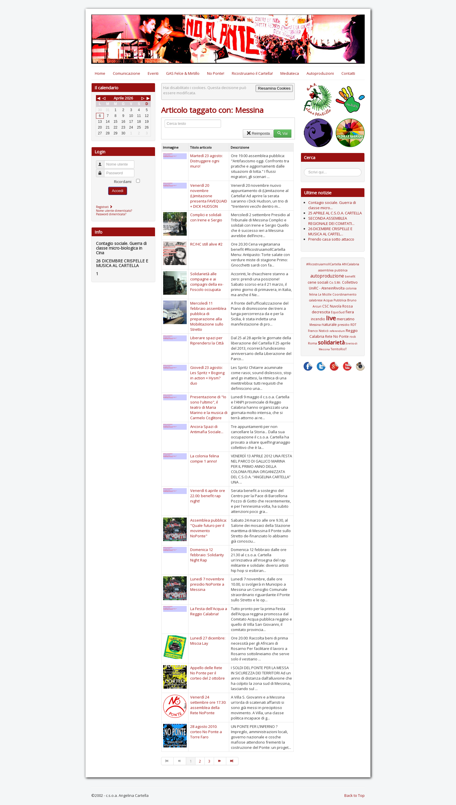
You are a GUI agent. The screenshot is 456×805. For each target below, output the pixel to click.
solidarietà (331, 342)
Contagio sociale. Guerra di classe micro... (332, 205)
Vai (282, 133)
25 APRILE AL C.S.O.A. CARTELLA (335, 213)
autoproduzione (327, 276)
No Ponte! (215, 73)
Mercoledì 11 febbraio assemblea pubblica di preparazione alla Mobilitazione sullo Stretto (208, 316)
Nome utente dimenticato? (114, 211)
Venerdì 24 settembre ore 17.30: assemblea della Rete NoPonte (208, 704)
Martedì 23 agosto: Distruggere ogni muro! (206, 161)
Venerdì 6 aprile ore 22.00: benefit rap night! (207, 496)
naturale (329, 324)
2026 (129, 98)
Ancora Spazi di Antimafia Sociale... (206, 429)
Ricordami (122, 181)
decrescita (321, 311)
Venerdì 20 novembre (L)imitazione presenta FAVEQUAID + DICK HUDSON (208, 196)
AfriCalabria (350, 264)
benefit (350, 276)
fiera (349, 311)
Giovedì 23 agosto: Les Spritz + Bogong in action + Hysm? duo (207, 375)
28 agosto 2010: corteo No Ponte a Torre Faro (206, 732)
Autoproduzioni (320, 73)
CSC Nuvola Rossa (337, 306)
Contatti (348, 73)
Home (100, 73)
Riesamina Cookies (274, 88)
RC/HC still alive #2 (206, 244)
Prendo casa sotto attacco (331, 239)
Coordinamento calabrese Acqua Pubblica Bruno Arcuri (333, 300)
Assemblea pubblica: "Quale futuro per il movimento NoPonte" (208, 528)
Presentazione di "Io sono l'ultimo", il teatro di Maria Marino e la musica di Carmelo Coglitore (208, 407)
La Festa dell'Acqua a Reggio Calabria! (208, 611)
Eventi (153, 73)
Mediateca (289, 73)
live (331, 318)
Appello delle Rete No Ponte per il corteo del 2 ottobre (207, 673)
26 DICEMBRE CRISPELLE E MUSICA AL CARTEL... (330, 231)
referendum (337, 331)
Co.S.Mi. (335, 282)
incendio (318, 319)
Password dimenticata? (111, 214)
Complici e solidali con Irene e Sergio (206, 217)
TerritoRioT (339, 349)
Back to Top (354, 795)
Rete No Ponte (337, 336)
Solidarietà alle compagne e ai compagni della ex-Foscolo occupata (206, 281)
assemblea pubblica (333, 270)
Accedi (117, 191)
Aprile (119, 98)
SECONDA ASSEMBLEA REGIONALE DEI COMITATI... (331, 221)
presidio (344, 325)
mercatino (346, 318)
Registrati (105, 207)
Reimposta (258, 133)
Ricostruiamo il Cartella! (252, 73)
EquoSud (338, 312)
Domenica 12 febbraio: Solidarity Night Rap (207, 555)
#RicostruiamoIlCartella (323, 264)
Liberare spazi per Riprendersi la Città (207, 340)
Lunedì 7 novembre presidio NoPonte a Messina (207, 584)
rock (353, 337)
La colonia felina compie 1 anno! (204, 458)
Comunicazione (126, 73)
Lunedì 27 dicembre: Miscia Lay (207, 640)
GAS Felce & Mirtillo (183, 73)
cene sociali (318, 282)
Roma (312, 343)
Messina (315, 325)
